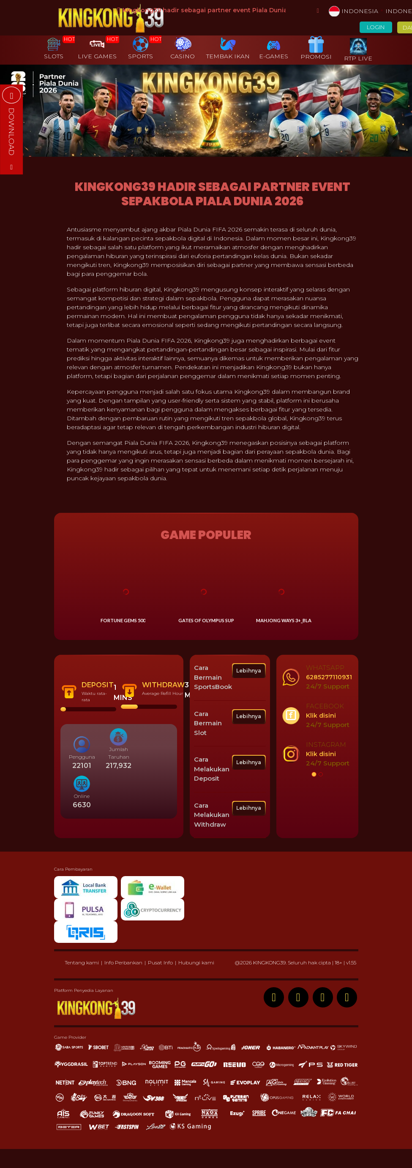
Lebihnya (248, 670)
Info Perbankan (123, 962)
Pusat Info (160, 962)
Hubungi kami (196, 962)
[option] (317, 715)
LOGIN (376, 27)
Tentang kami (82, 962)
